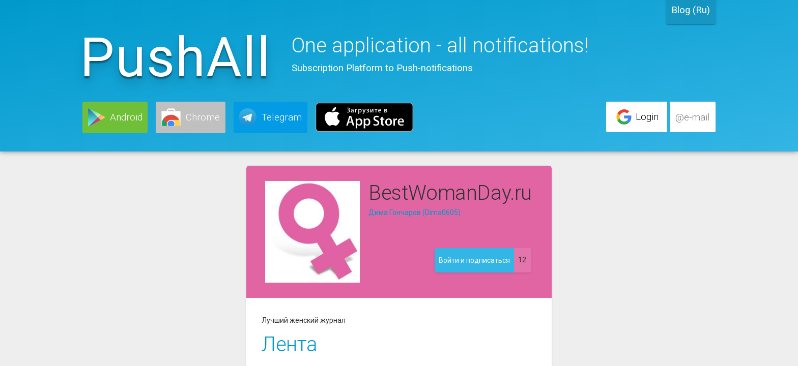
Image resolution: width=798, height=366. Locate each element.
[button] (115, 117)
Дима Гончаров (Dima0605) (414, 212)
